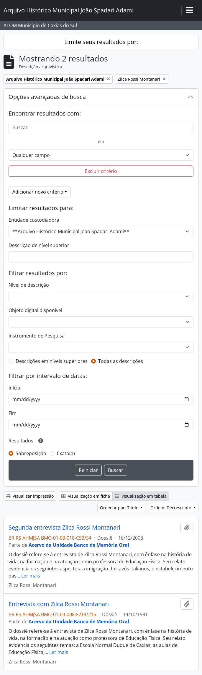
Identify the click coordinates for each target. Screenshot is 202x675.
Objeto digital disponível (35, 310)
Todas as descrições (120, 361)
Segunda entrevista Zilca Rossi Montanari (64, 527)
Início (14, 387)
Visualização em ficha (85, 496)
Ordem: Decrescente (171, 507)
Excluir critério (101, 171)
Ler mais (30, 575)
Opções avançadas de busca (47, 97)
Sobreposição (31, 453)
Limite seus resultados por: (101, 42)
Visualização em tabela (141, 496)
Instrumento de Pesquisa (37, 335)
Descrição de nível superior (39, 245)
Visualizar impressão (30, 496)
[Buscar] (101, 127)
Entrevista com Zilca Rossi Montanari (59, 604)
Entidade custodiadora (34, 220)
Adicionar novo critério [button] (37, 192)
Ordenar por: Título (119, 507)
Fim (13, 413)
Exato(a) (66, 453)
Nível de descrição (29, 285)
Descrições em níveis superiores (52, 361)
